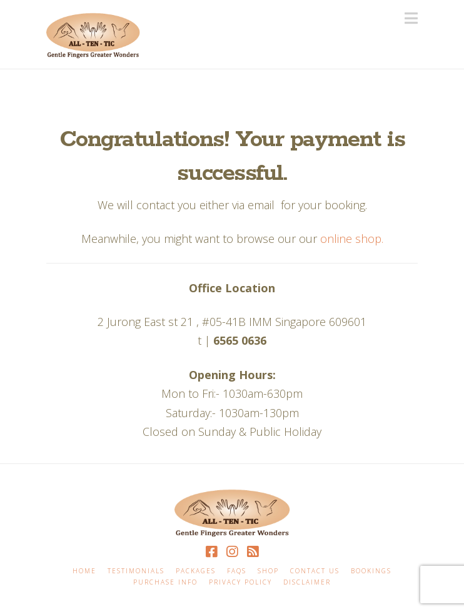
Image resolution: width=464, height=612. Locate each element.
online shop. (351, 238)
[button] (411, 18)
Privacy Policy (240, 582)
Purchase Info (165, 582)
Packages (196, 571)
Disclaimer (307, 582)
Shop (268, 571)
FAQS (236, 571)
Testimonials (136, 571)
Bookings (371, 571)
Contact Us (315, 571)
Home (84, 571)
